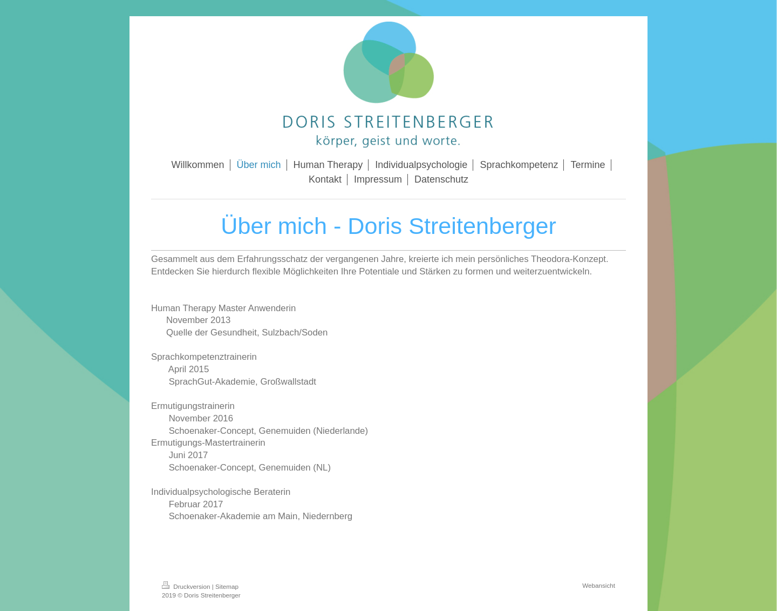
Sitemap (226, 586)
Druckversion (187, 586)
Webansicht (598, 585)
